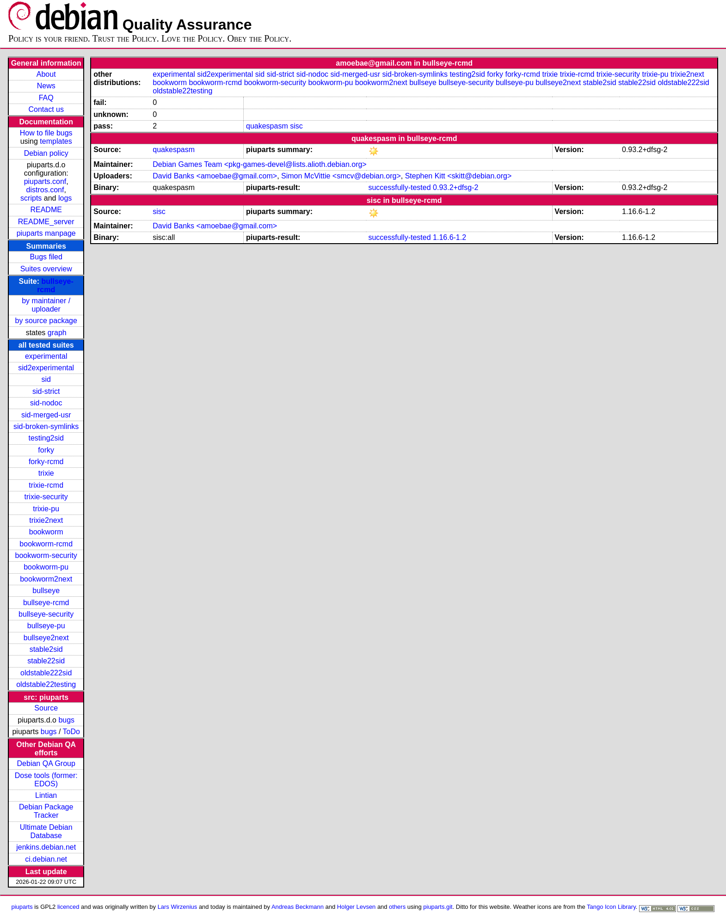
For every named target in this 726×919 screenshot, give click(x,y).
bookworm (46, 532)
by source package (46, 321)
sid (45, 379)
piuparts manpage (46, 233)
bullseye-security (46, 614)
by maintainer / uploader (46, 305)
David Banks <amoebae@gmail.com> (215, 176)
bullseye (46, 590)
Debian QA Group (46, 763)
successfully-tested (399, 187)
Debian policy (46, 153)
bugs (66, 720)
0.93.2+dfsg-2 (455, 187)
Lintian (46, 795)
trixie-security (46, 497)
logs (65, 198)
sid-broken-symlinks (46, 426)
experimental (46, 356)
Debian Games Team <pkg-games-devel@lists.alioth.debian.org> (259, 164)
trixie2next (46, 520)
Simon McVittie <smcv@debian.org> (341, 176)
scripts (31, 198)
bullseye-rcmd (46, 603)
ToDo (71, 731)
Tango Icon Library (611, 906)
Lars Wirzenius (177, 906)
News (46, 86)
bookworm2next (46, 579)
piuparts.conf (45, 181)
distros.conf (45, 190)
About (46, 74)
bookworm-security (46, 555)
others (397, 906)
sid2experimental (46, 368)
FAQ (46, 98)
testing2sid (46, 438)
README (46, 210)
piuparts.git (437, 906)
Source (46, 708)
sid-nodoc (46, 403)
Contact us (45, 109)
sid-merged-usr (46, 415)
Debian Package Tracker (46, 811)
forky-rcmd (46, 462)
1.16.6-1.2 (449, 237)
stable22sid (46, 661)
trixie (46, 473)
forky (46, 450)
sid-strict (46, 391)
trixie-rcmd (46, 485)
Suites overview (46, 269)
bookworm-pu (46, 567)
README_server (46, 222)
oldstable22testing (46, 684)
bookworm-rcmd (46, 544)
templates (56, 141)
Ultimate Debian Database (46, 831)
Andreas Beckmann (297, 906)
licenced (68, 906)
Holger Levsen (356, 906)
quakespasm (267, 126)
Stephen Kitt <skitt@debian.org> (458, 176)
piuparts (22, 906)
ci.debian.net (46, 859)
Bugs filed (46, 257)
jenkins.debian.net (46, 847)
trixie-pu (46, 509)
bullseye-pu (46, 626)
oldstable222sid (46, 673)
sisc (296, 126)
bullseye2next (46, 638)
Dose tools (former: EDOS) (46, 780)
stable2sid (46, 649)
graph (57, 333)
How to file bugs (46, 133)
